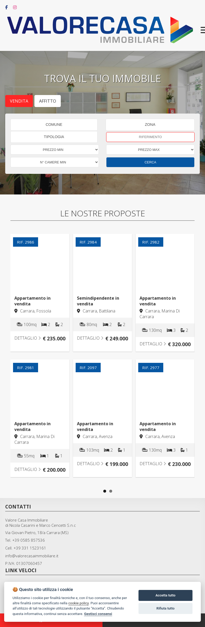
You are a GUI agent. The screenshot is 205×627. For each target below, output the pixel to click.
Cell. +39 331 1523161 (25, 548)
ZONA (150, 124)
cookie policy (78, 603)
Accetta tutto (165, 595)
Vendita (19, 101)
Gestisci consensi (98, 614)
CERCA (150, 162)
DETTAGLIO (27, 338)
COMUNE (54, 124)
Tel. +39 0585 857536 (25, 540)
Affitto (47, 101)
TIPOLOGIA (54, 137)
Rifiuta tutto (165, 608)
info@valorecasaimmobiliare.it (31, 555)
